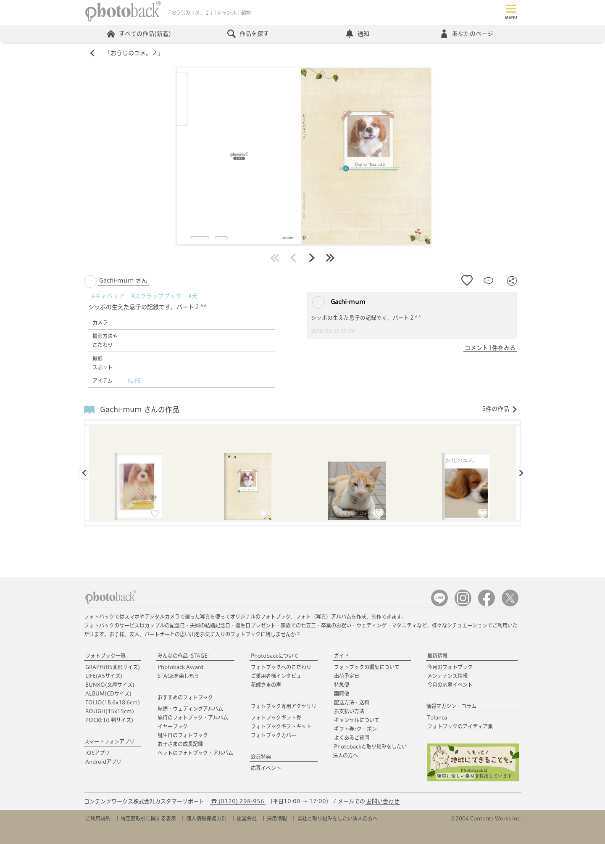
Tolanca (437, 717)
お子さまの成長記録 (180, 743)
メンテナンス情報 (447, 675)
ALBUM (108, 693)
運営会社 (247, 818)
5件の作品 (500, 409)
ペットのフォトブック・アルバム (195, 752)
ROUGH (109, 711)
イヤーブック (173, 726)
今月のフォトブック (450, 666)
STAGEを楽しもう (178, 675)
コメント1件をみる (490, 348)
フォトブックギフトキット (281, 726)
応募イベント (266, 767)
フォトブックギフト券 (276, 717)
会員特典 (261, 756)
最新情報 (437, 655)
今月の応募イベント (450, 684)
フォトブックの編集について (367, 666)
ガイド (341, 655)
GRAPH (112, 666)
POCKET (109, 719)
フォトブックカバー (273, 735)
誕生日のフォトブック (183, 735)
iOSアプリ (97, 752)
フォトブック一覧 (105, 655)
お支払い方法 (349, 711)
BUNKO (109, 684)
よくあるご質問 (351, 737)
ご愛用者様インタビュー (278, 675)
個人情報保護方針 (206, 818)
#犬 (192, 296)
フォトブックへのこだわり (281, 666)
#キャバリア (108, 296)
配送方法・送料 (351, 702)
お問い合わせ (382, 801)
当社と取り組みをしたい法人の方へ (337, 818)
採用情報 (277, 818)
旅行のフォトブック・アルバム (193, 717)
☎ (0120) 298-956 (237, 801)
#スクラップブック (156, 296)
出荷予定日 (346, 675)
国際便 (341, 693)
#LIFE (134, 380)
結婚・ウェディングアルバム (190, 708)
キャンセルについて (356, 719)
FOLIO (112, 702)
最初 (275, 258)
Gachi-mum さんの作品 (139, 409)
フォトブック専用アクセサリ (283, 706)
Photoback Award (180, 666)
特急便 (341, 684)
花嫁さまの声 (266, 684)
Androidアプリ (103, 761)
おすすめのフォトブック (185, 697)
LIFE (103, 675)
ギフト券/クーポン (355, 728)
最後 (330, 258)
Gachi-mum (339, 302)
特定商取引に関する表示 (148, 818)
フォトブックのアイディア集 (460, 726)
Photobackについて (274, 655)
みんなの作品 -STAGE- (183, 655)
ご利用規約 (97, 818)
